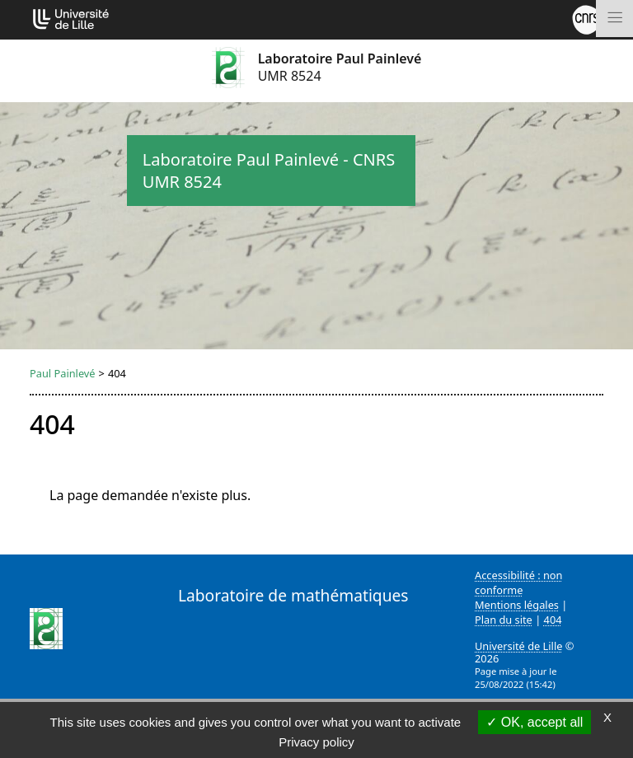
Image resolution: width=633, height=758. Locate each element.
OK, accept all (534, 722)
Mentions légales (517, 604)
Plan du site (503, 619)
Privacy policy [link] (316, 742)
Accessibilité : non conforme (519, 582)
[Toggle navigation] (614, 18)
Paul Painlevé (63, 373)
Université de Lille (518, 646)
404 (553, 619)
